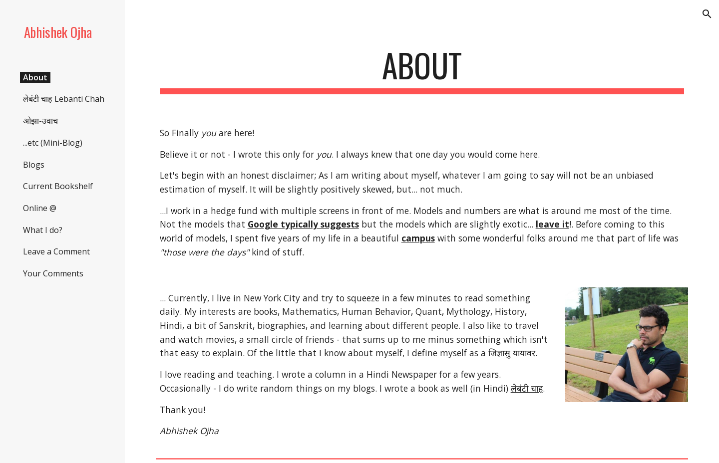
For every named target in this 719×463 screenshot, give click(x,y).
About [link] (35, 77)
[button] (707, 14)
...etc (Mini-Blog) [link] (52, 142)
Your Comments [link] (53, 273)
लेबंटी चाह (527, 388)
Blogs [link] (33, 164)
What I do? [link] (42, 230)
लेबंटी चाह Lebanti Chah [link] (63, 98)
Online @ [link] (39, 208)
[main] (422, 70)
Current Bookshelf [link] (58, 186)
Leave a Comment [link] (56, 251)
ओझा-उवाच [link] (40, 120)
